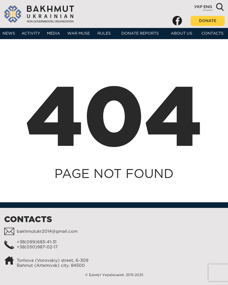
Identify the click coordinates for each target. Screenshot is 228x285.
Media (53, 33)
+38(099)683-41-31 (36, 242)
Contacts (212, 33)
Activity (30, 33)
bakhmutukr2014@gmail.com (47, 231)
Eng (207, 7)
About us (181, 33)
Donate (207, 21)
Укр (198, 7)
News (9, 33)
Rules (104, 33)
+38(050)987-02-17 (37, 247)
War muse (78, 33)
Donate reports (140, 33)
